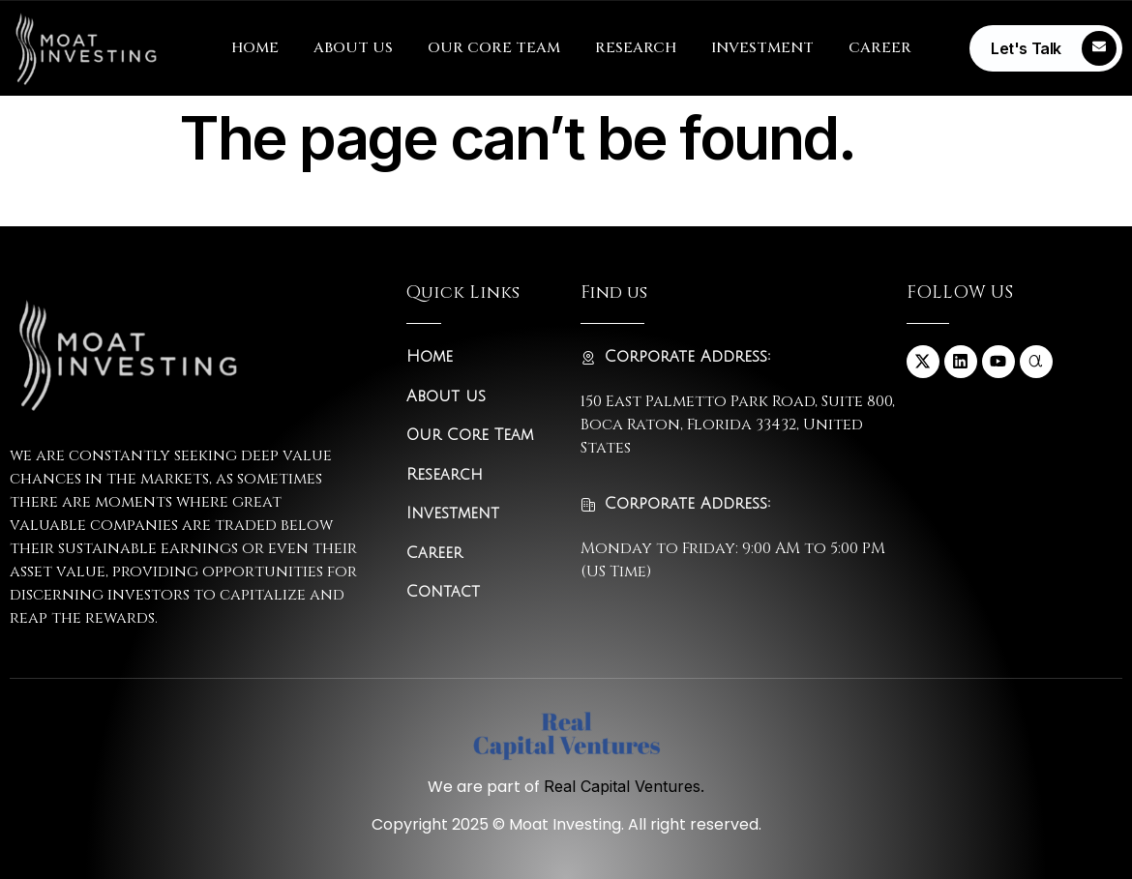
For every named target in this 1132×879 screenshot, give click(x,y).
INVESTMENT (762, 48)
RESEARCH (635, 48)
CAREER (880, 48)
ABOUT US (353, 48)
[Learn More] (1045, 48)
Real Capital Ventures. (624, 786)
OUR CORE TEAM (494, 48)
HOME (255, 48)
